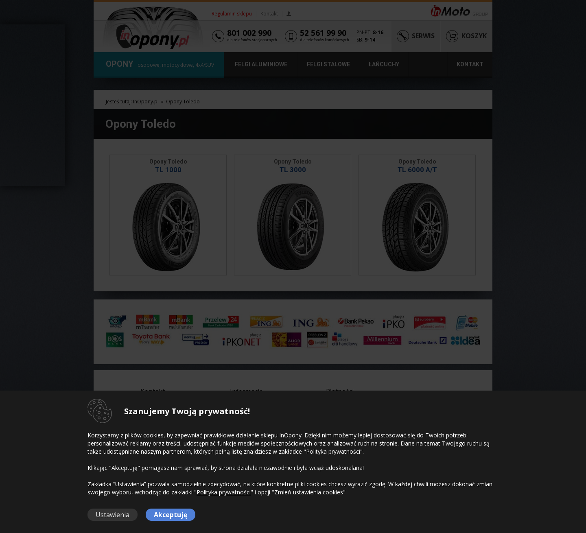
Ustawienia (112, 514)
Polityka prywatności (224, 492)
